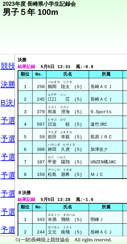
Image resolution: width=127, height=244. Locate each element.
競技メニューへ (98, 44)
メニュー (19, 227)
